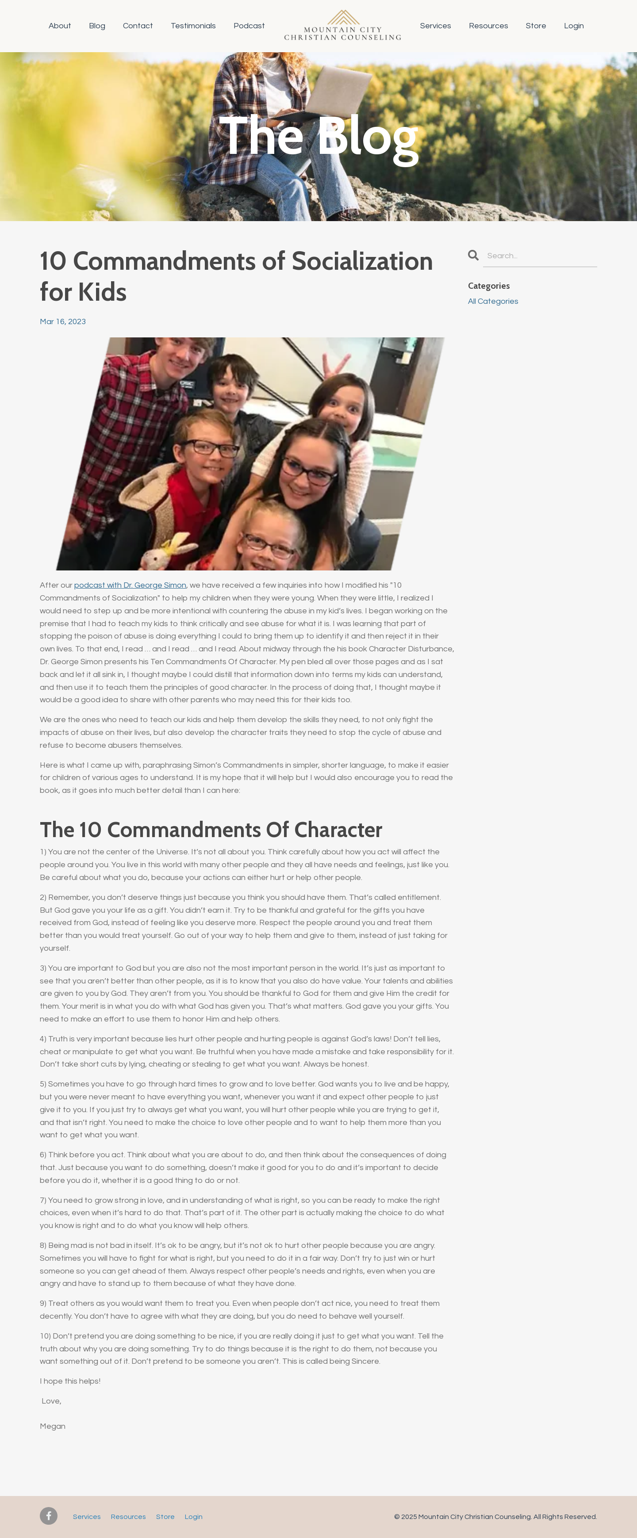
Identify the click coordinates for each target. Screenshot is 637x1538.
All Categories (493, 301)
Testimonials (193, 26)
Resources (488, 26)
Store (536, 26)
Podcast (249, 26)
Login (574, 26)
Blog (97, 26)
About (60, 26)
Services (435, 26)
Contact (138, 26)
